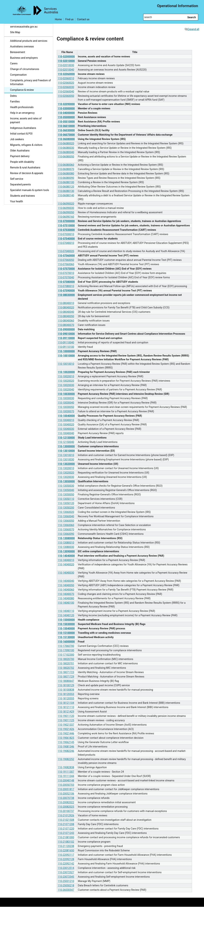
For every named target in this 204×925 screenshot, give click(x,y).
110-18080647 (66, 680)
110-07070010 (66, 273)
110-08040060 (66, 320)
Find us (69, 19)
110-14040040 (66, 580)
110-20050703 (66, 784)
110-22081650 (66, 850)
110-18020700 (66, 659)
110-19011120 (66, 715)
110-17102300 (66, 654)
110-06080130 (66, 191)
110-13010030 (66, 459)
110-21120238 (66, 846)
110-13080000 (66, 538)
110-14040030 (66, 572)
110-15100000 (66, 632)
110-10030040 (66, 402)
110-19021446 (66, 733)
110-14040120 (66, 615)
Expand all (192, 29)
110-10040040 (66, 433)
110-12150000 (66, 437)
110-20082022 (66, 802)
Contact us (83, 19)
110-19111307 (66, 771)
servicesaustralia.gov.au (23, 26)
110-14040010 (66, 560)
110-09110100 (66, 346)
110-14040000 (66, 555)
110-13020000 (66, 463)
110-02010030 (66, 65)
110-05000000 (66, 117)
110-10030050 (66, 407)
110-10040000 (66, 415)
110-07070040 (66, 277)
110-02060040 (66, 91)
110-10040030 (66, 428)
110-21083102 (66, 841)
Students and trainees (22, 195)
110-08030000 (66, 294)
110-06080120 (66, 186)
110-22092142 (66, 863)
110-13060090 (66, 533)
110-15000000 (66, 619)
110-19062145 (66, 742)
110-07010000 (66, 225)
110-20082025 (66, 806)
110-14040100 (66, 602)
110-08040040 (66, 311)
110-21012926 (66, 815)
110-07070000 (66, 268)
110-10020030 (66, 385)
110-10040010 (66, 420)
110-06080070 (66, 169)
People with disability (22, 161)
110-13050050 (66, 494)
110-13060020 (66, 512)
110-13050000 (66, 481)
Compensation (18, 74)
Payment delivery (19, 156)
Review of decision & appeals (26, 173)
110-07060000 (66, 255)
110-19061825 (66, 737)
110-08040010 (66, 303)
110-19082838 (66, 767)
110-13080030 (66, 547)
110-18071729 (66, 676)
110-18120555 (66, 698)
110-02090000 (66, 104)
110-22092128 (66, 859)
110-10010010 (66, 363)
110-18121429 (66, 711)
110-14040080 (66, 598)
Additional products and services (28, 40)
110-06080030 (66, 147)
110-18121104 (66, 702)
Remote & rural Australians (25, 167)
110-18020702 (66, 667)
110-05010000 (66, 121)
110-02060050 (66, 95)
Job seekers (17, 139)
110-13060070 (66, 529)
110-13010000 (66, 450)
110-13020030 (66, 477)
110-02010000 (66, 60)
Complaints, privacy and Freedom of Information (30, 82)
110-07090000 (66, 290)
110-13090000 (66, 551)
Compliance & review (22, 89)
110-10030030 (66, 398)
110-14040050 (66, 585)
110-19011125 (66, 720)
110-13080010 (66, 542)
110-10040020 (66, 424)
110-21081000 (66, 837)
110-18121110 (66, 707)
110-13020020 (66, 472)
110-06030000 (66, 130)
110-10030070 (66, 411)
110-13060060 (66, 525)
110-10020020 (66, 380)
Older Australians (20, 150)
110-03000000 (66, 108)
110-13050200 (66, 507)
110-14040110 (66, 610)
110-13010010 (66, 455)
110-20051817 (66, 789)
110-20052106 (66, 793)
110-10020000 (66, 372)
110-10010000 (66, 355)
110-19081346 (66, 746)
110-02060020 (66, 82)
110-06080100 (66, 182)
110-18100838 (66, 689)
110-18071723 (66, 672)
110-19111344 (66, 776)
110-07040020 (66, 251)
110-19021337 (66, 724)
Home (58, 19)
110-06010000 (66, 125)
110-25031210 (66, 881)
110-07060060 (66, 264)
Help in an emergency (22, 112)
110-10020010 (66, 376)
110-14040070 (66, 594)
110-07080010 (66, 286)
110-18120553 (66, 694)
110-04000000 (66, 112)
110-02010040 (66, 69)
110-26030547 (66, 889)
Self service (16, 178)
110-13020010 (66, 468)
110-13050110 (66, 498)
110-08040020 (66, 307)
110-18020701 (66, 663)
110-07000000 (66, 221)
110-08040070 (66, 325)
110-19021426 (66, 729)
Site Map (15, 32)
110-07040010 (66, 243)
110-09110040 (66, 342)
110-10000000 (66, 351)
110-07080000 (66, 281)
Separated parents (20, 184)
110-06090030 (66, 208)
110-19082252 (66, 759)
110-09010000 (66, 333)
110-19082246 (66, 750)
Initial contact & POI (21, 133)
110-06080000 (66, 139)
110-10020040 (66, 389)
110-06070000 (66, 134)
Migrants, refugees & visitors (26, 144)
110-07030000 (66, 229)
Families (15, 101)
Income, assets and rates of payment (25, 120)
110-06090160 (66, 216)
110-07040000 (66, 238)
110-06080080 (66, 173)
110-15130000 (66, 637)
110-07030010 (66, 234)
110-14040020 (66, 564)
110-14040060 (66, 589)
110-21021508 (66, 819)
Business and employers (24, 57)
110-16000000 (66, 641)
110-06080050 (66, 156)
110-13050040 (66, 490)
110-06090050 (66, 212)
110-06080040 (66, 152)
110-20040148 (66, 780)
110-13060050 (66, 520)
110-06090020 (66, 203)
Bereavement (17, 52)
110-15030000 (66, 624)
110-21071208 (66, 824)
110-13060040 (66, 516)
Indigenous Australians (23, 127)
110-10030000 (66, 393)
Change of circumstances (24, 69)
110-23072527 (66, 872)
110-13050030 (66, 485)
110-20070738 (66, 798)
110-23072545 (66, 876)
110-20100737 (66, 811)
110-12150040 (66, 442)
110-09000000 (66, 329)
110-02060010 (66, 78)
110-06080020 (66, 143)
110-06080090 (66, 177)
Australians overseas (22, 46)
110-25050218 (66, 885)
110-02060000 (66, 74)
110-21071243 (66, 832)
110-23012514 (66, 867)
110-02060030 (66, 87)
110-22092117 (66, 854)
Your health (16, 201)
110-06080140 (66, 195)
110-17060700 (66, 645)
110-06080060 (66, 164)
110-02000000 (66, 56)
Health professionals (22, 107)
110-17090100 (66, 650)
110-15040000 (66, 628)
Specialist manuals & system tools (29, 190)
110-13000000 (66, 446)
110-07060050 (66, 259)
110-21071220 (66, 828)
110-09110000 (66, 338)
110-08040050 (66, 316)
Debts (13, 95)
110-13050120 (66, 503)
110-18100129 (66, 685)
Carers (14, 63)
